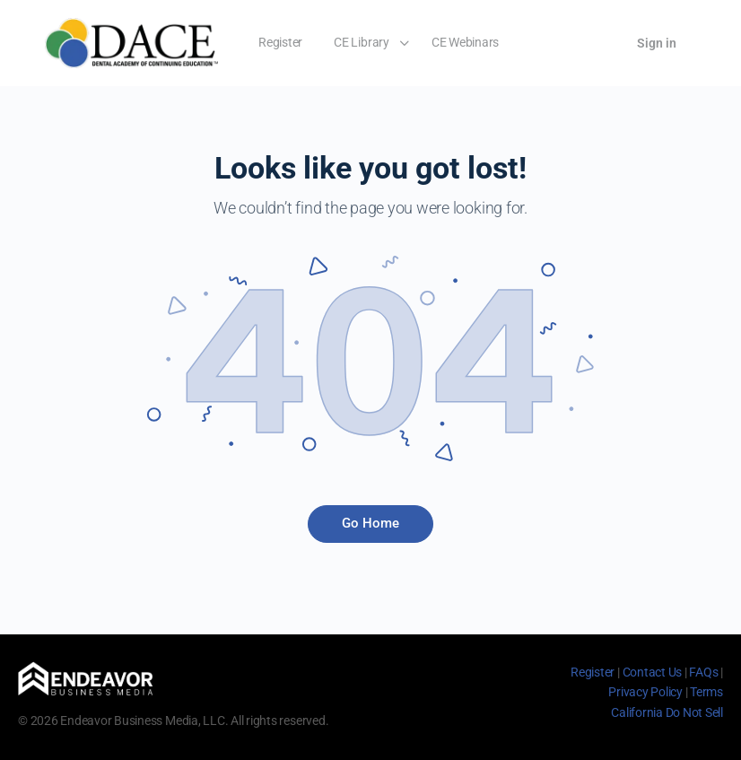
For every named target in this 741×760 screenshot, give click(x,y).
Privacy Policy (645, 692)
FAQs (703, 672)
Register (280, 42)
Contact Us (653, 672)
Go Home (370, 523)
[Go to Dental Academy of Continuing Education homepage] (131, 41)
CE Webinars (465, 42)
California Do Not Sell (667, 712)
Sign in (656, 43)
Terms (706, 692)
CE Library (361, 42)
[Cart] (598, 43)
